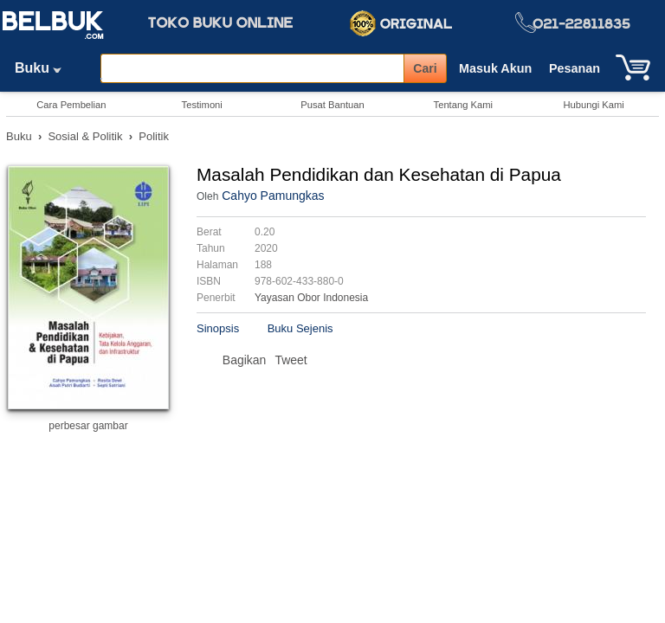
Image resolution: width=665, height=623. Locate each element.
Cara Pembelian (71, 105)
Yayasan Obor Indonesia (311, 298)
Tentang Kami (463, 105)
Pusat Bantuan (332, 105)
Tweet (290, 360)
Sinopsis (218, 328)
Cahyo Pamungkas (273, 195)
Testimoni (202, 105)
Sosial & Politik (85, 136)
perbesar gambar (87, 426)
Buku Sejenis (300, 328)
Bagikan (245, 360)
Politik (154, 136)
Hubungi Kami (593, 105)
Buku (44, 68)
